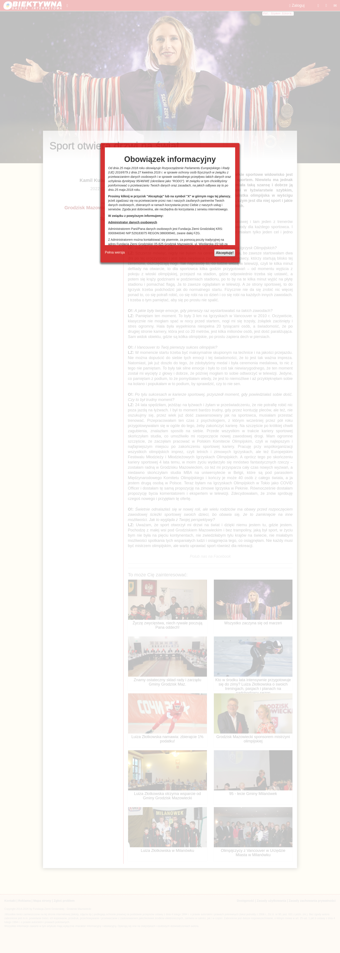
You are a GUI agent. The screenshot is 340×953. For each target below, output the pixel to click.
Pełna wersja (115, 252)
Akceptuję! (225, 253)
